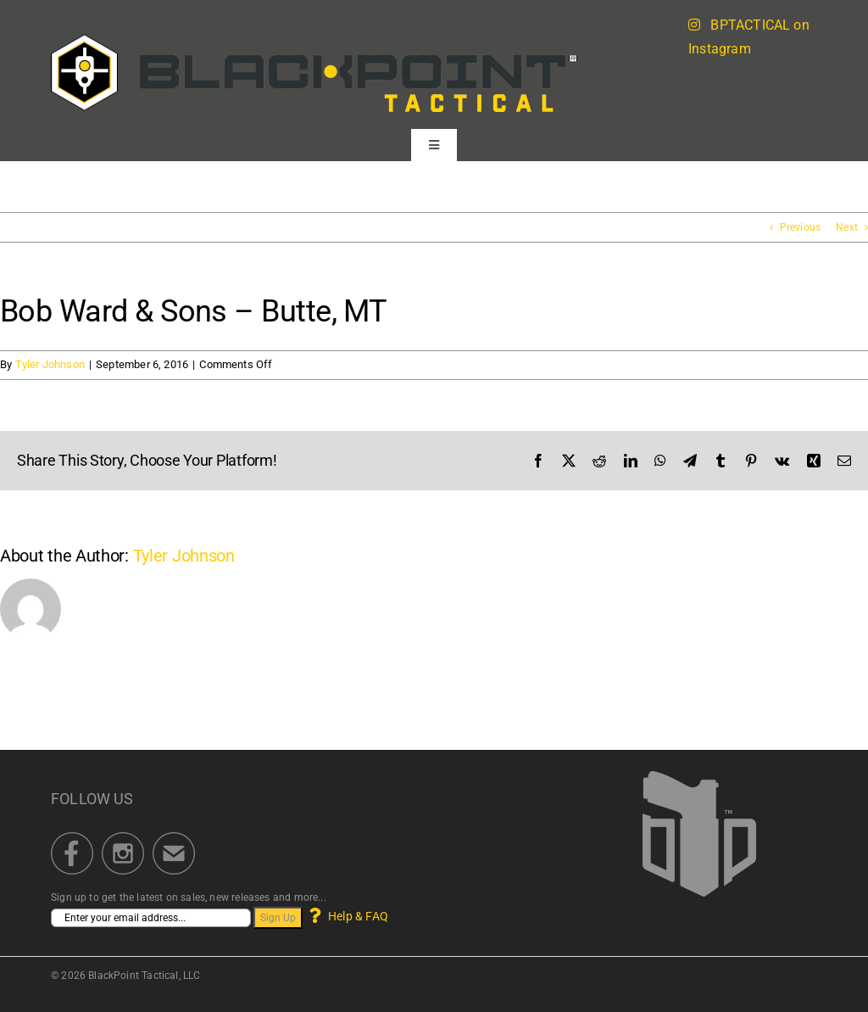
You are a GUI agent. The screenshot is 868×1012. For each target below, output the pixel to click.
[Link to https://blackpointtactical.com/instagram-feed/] (694, 24)
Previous (800, 227)
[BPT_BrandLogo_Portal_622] (314, 39)
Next (847, 227)
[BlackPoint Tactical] (699, 776)
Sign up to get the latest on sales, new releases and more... (188, 897)
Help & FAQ (347, 916)
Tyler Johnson (50, 364)
